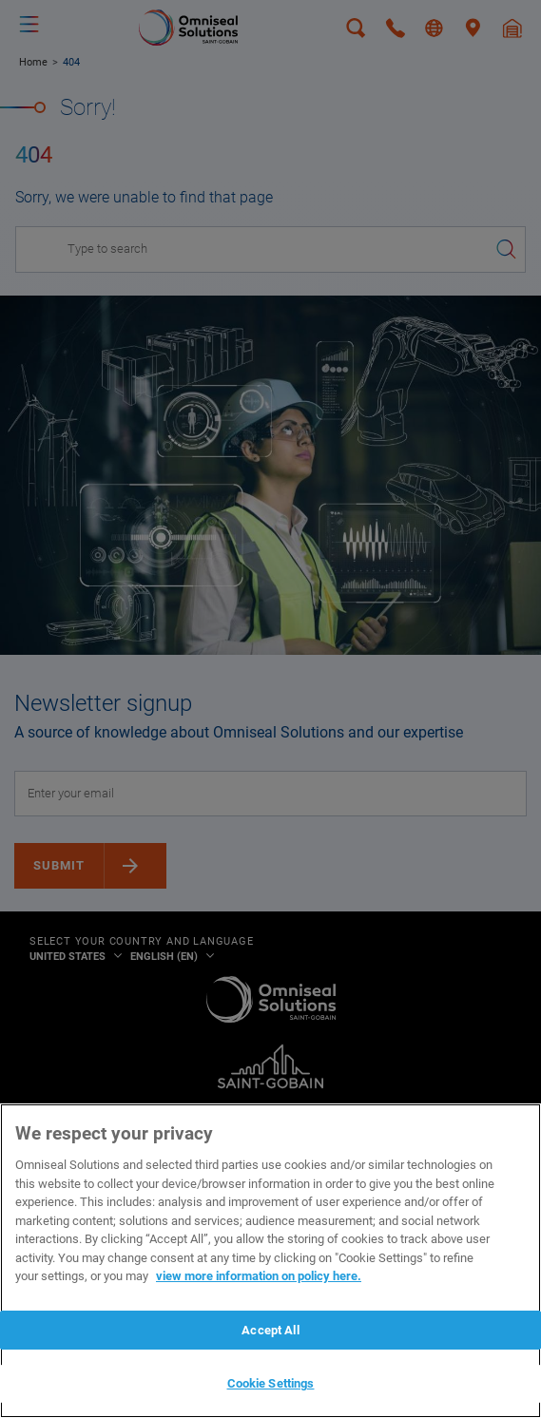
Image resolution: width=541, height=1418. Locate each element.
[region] (270, 1260)
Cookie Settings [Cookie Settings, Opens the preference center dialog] (271, 1383)
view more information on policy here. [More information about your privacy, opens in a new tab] (258, 1276)
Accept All (270, 1330)
